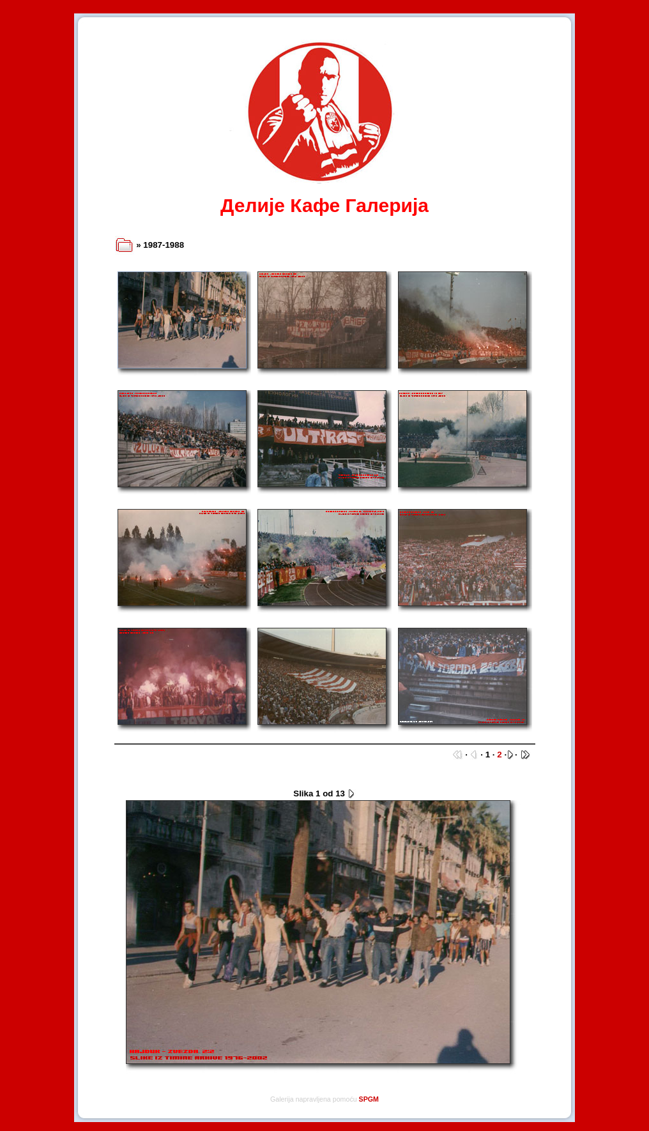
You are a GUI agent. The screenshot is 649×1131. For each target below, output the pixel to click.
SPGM (369, 1099)
